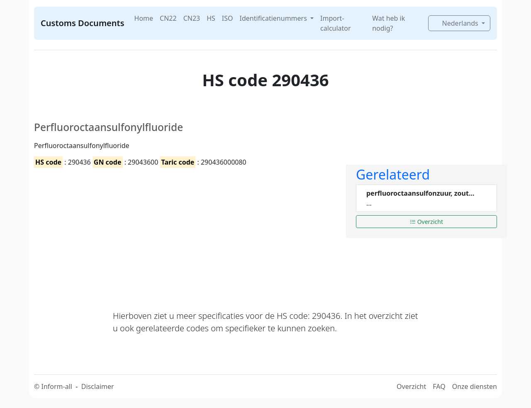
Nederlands (457, 23)
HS (211, 18)
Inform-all (56, 386)
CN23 (191, 18)
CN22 (168, 18)
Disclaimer (97, 386)
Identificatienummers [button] (274, 18)
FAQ (439, 386)
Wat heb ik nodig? (388, 23)
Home (143, 18)
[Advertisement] (185, 232)
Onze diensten (474, 386)
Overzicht (426, 222)
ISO (227, 18)
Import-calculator (335, 23)
